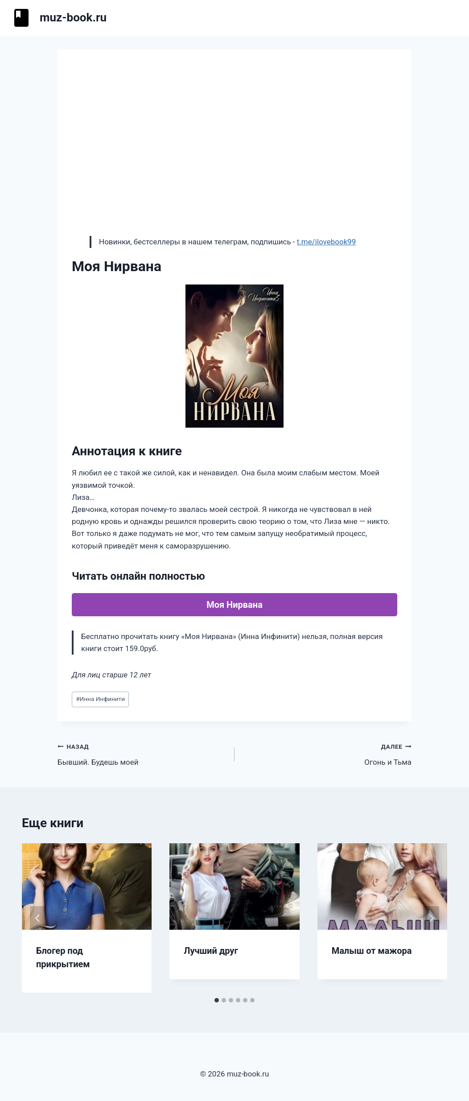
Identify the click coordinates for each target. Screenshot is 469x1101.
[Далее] (431, 918)
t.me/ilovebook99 (326, 241)
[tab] (216, 1000)
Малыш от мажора (372, 950)
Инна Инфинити (100, 698)
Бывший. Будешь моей (142, 753)
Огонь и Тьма (326, 753)
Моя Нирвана (234, 604)
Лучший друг (211, 950)
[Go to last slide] (38, 918)
